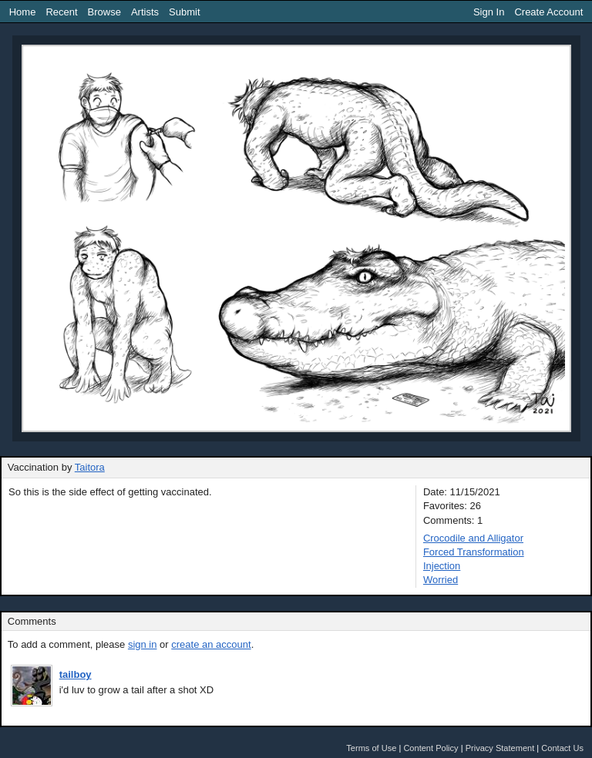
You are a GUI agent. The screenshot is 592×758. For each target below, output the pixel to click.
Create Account (548, 12)
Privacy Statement (500, 748)
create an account (211, 644)
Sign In (488, 12)
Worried (440, 579)
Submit (184, 12)
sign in (142, 644)
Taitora (90, 467)
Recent (61, 12)
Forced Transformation (473, 552)
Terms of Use (371, 748)
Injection (441, 566)
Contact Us (562, 748)
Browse (104, 12)
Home (22, 12)
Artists (145, 12)
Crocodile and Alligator (473, 538)
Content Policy (430, 748)
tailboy (75, 674)
